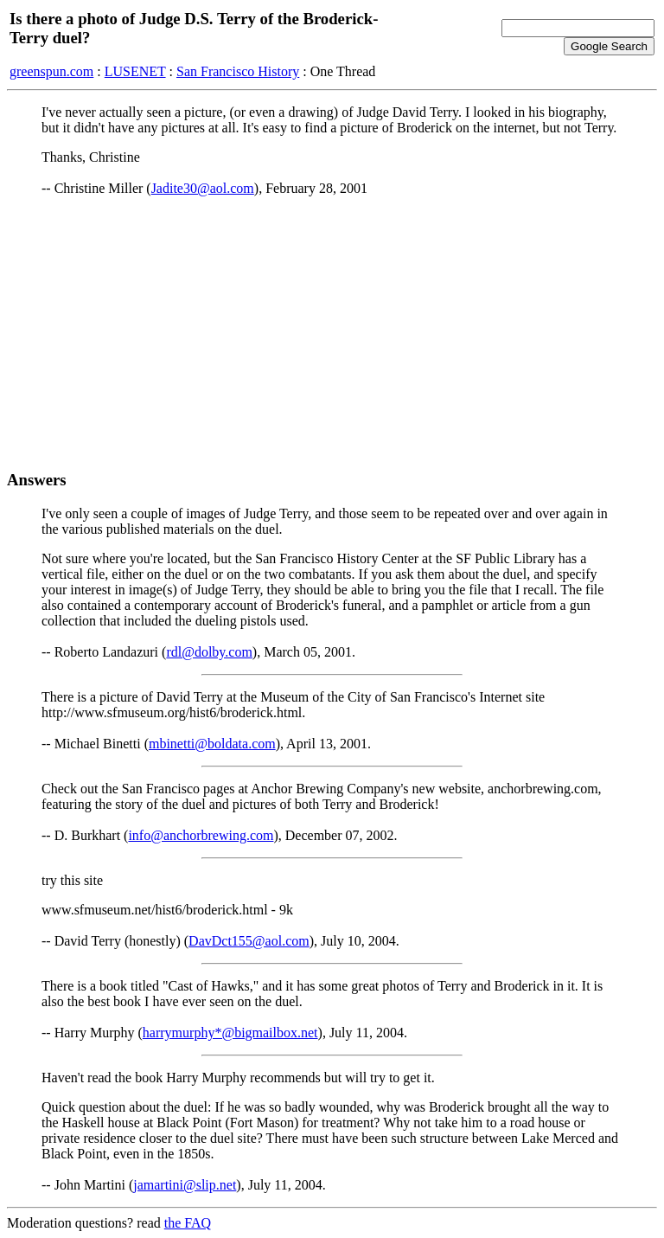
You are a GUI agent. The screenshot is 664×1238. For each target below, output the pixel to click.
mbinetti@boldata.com (212, 743)
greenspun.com (51, 71)
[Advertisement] (332, 333)
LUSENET (135, 71)
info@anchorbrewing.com (200, 835)
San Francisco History (237, 71)
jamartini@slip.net (184, 1184)
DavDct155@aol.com (249, 940)
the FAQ (187, 1223)
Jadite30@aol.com (202, 188)
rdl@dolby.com (209, 652)
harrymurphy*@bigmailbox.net (230, 1032)
